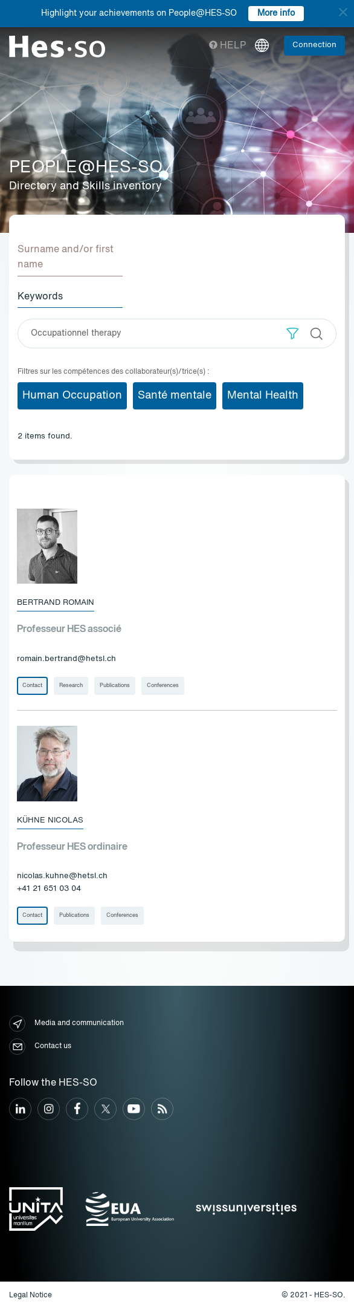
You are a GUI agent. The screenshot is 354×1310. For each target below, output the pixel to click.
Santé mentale (174, 395)
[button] (292, 333)
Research (71, 685)
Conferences (163, 685)
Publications (115, 685)
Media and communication (66, 1023)
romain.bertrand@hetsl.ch (66, 659)
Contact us (40, 1046)
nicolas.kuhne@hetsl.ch (62, 876)
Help (227, 46)
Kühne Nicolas (50, 820)
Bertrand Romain (55, 603)
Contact (32, 685)
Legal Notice (30, 1295)
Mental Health (262, 395)
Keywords (40, 297)
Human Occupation (72, 395)
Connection (314, 45)
